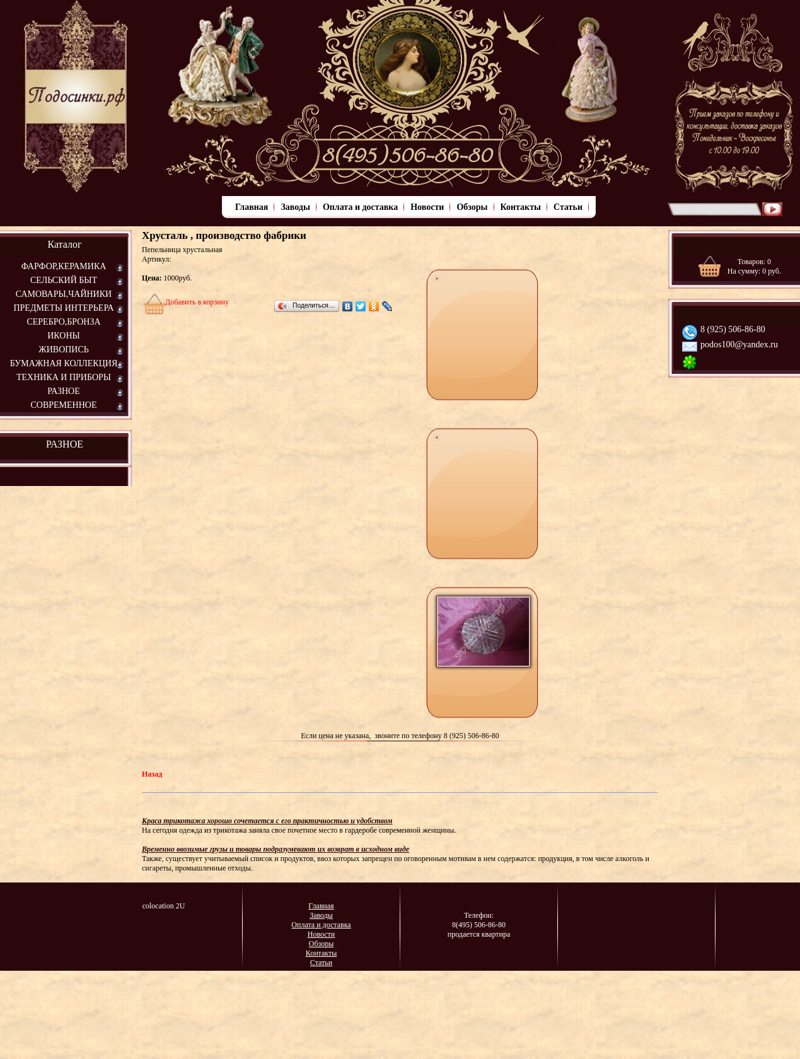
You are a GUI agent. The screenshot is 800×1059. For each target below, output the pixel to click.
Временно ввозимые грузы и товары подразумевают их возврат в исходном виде (275, 849)
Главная (251, 207)
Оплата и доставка (360, 207)
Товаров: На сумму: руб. (754, 266)
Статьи (568, 207)
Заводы (295, 207)
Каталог (64, 244)
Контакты (521, 207)
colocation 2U (163, 905)
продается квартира (479, 934)
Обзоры (471, 207)
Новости (427, 207)
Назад (152, 774)
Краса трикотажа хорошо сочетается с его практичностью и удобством (267, 820)
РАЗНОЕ (64, 444)
